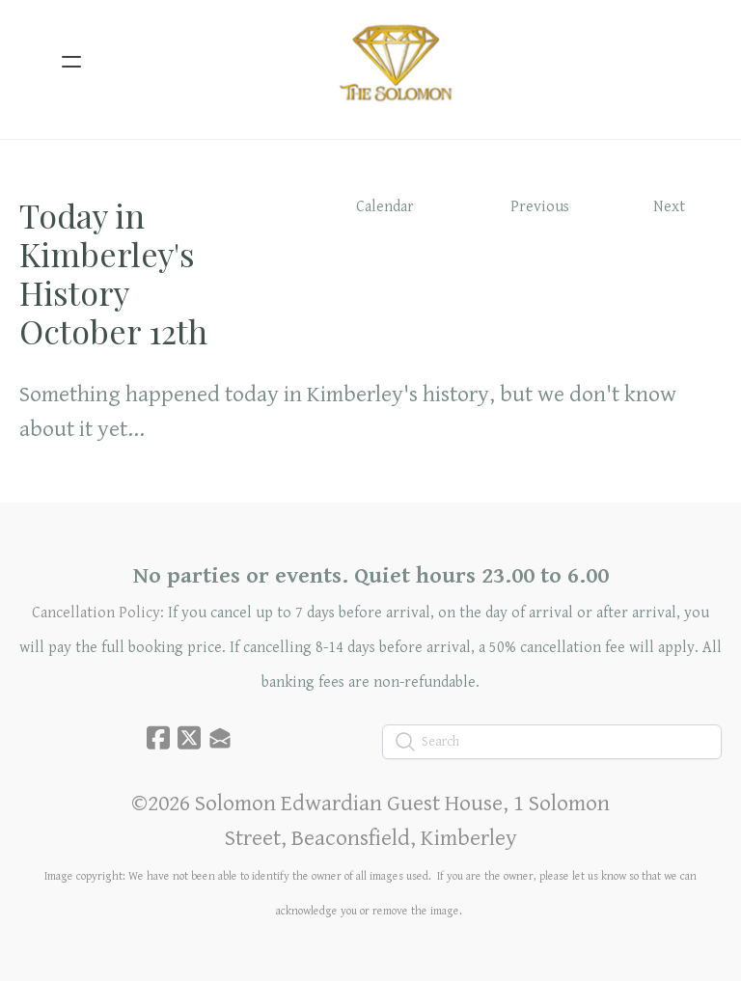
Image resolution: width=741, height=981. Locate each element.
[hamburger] (71, 62)
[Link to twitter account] (189, 737)
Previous (539, 207)
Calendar (385, 207)
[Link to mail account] (220, 737)
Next (669, 207)
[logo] (395, 61)
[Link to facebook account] (158, 737)
